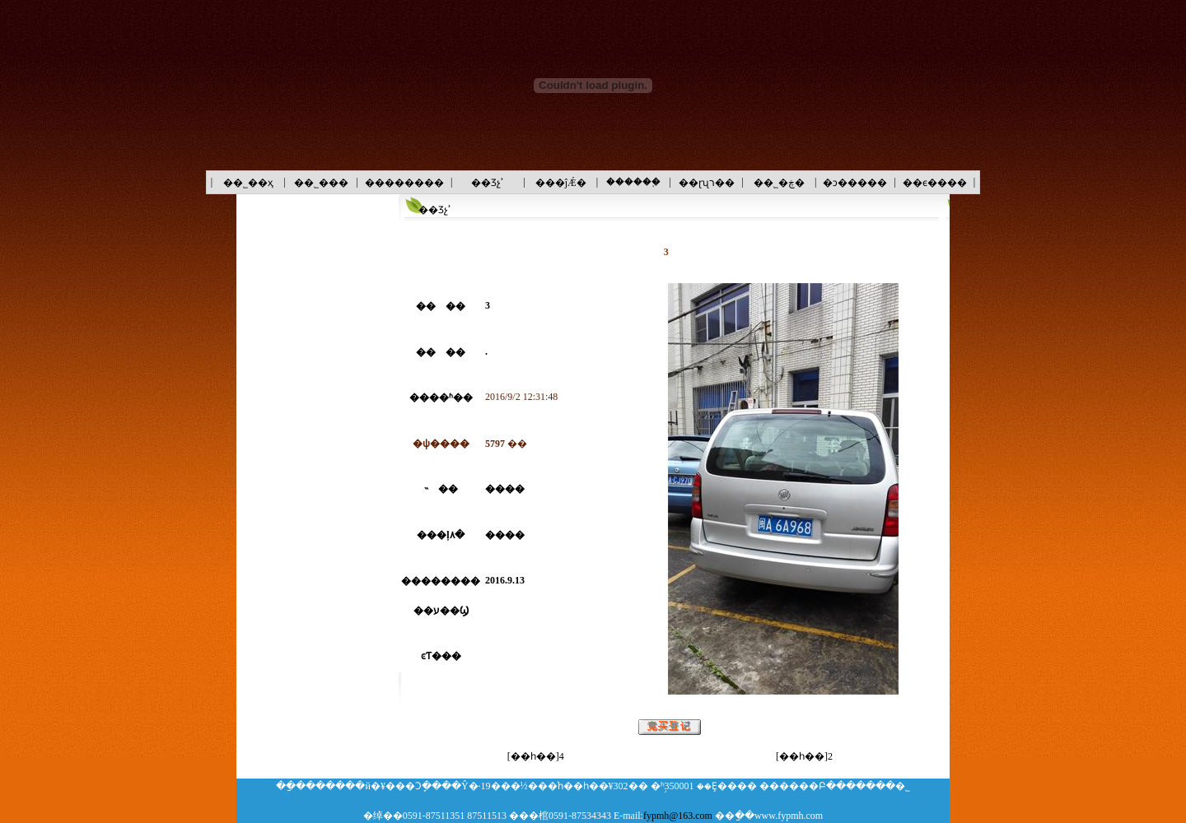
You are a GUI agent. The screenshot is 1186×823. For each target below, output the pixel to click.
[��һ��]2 (804, 756)
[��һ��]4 (535, 756)
